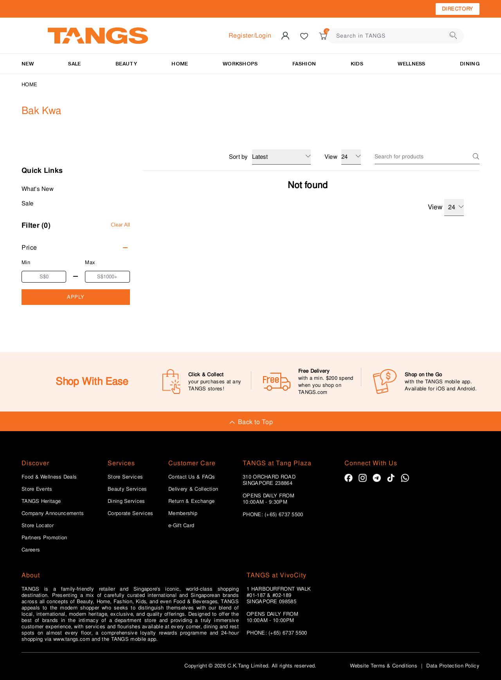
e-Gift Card (181, 525)
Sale (27, 203)
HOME (179, 64)
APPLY (76, 297)
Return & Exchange (191, 501)
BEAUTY (126, 64)
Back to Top (250, 422)
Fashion (304, 64)
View (446, 207)
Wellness (411, 64)
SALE (74, 64)
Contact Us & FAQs (191, 477)
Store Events (37, 489)
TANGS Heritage (41, 501)
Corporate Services (130, 513)
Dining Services (126, 501)
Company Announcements (53, 513)
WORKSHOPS (240, 64)
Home (29, 84)
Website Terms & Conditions (383, 665)
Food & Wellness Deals (49, 477)
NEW (28, 64)
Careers (31, 550)
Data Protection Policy (452, 665)
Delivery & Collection (193, 489)
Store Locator (38, 525)
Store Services (125, 477)
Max (90, 262)
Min (26, 262)
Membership (182, 513)
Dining (469, 64)
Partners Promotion (44, 538)
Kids (357, 64)
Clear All (120, 224)
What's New (38, 189)
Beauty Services (127, 489)
